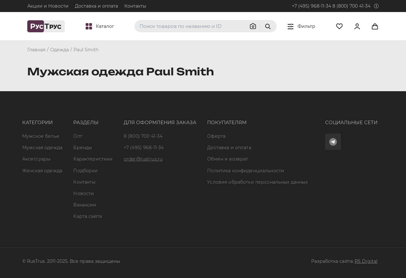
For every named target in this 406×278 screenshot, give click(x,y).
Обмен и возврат (227, 159)
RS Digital (366, 261)
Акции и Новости (48, 6)
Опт (77, 136)
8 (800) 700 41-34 (351, 6)
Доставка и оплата (96, 6)
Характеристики (93, 159)
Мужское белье (40, 136)
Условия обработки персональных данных (257, 182)
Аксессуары (36, 159)
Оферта (216, 136)
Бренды (82, 147)
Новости (83, 193)
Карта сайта (87, 216)
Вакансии (84, 205)
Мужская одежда (42, 147)
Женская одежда (42, 171)
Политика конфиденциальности (245, 171)
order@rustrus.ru (143, 159)
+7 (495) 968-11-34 (311, 6)
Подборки (85, 171)
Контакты (135, 6)
